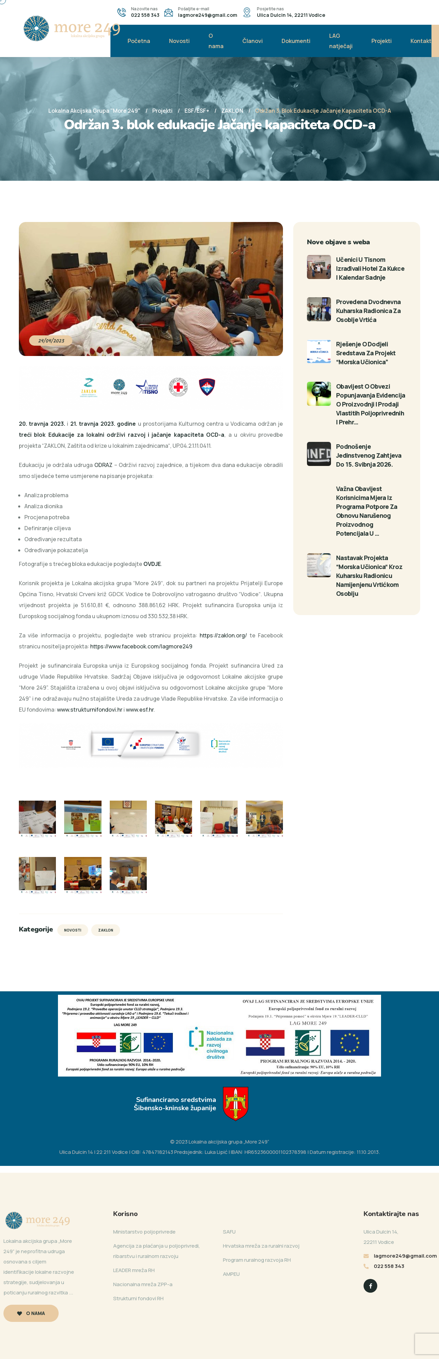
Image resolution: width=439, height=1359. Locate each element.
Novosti (179, 41)
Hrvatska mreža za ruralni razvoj (261, 1245)
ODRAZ (103, 465)
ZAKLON (105, 930)
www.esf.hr (140, 709)
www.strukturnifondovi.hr (89, 709)
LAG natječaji (341, 41)
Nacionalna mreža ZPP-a (143, 1284)
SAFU (229, 1231)
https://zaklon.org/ (223, 635)
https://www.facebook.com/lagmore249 (141, 646)
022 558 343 (145, 15)
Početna (139, 41)
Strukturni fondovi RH (138, 1298)
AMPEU (231, 1274)
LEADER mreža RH (134, 1270)
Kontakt (421, 41)
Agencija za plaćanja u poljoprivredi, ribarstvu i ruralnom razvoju (156, 1251)
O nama (216, 41)
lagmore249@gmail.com (207, 15)
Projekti (381, 41)
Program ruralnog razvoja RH (257, 1259)
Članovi (252, 41)
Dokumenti (296, 41)
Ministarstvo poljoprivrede (144, 1231)
